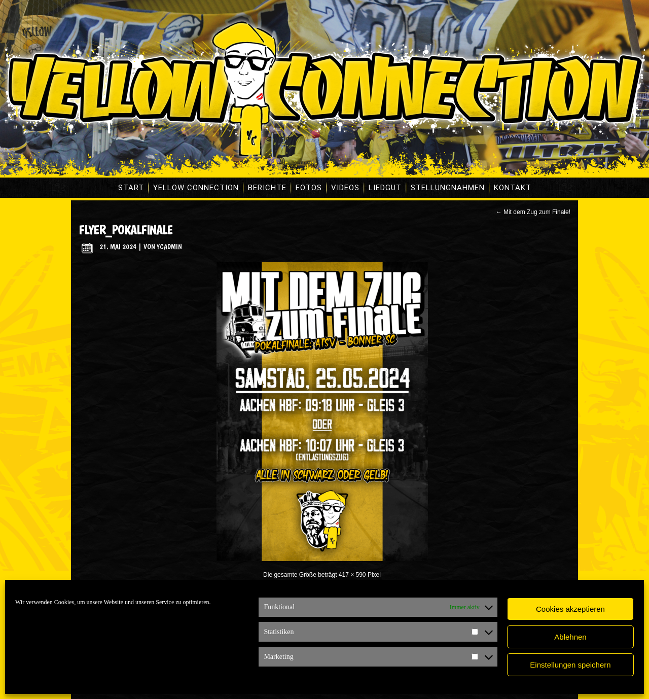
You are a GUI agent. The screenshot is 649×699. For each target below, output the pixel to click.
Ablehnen (570, 637)
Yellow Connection (196, 187)
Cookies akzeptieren (570, 609)
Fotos (309, 187)
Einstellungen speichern (570, 664)
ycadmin (169, 246)
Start (131, 187)
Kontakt (512, 187)
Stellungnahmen (448, 187)
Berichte (267, 187)
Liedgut (385, 187)
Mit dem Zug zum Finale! (533, 212)
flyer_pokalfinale (125, 230)
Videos (345, 187)
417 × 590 (352, 574)
